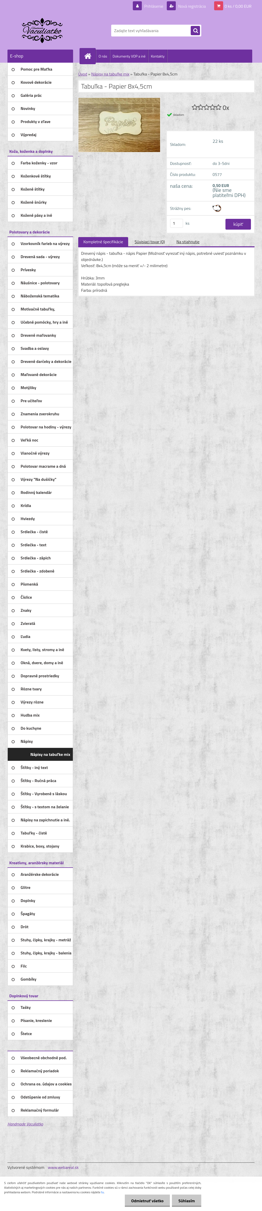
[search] (195, 31)
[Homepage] (90, 56)
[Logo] (42, 30)
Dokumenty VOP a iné (128, 56)
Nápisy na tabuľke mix (110, 74)
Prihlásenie (153, 6)
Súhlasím (186, 1201)
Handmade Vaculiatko (25, 1124)
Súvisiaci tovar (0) (150, 242)
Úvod (82, 74)
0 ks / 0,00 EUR (238, 6)
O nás (103, 56)
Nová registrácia (191, 6)
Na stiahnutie (187, 242)
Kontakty (157, 56)
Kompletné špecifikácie (103, 242)
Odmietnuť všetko (147, 1201)
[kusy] (176, 223)
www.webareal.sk (63, 1167)
